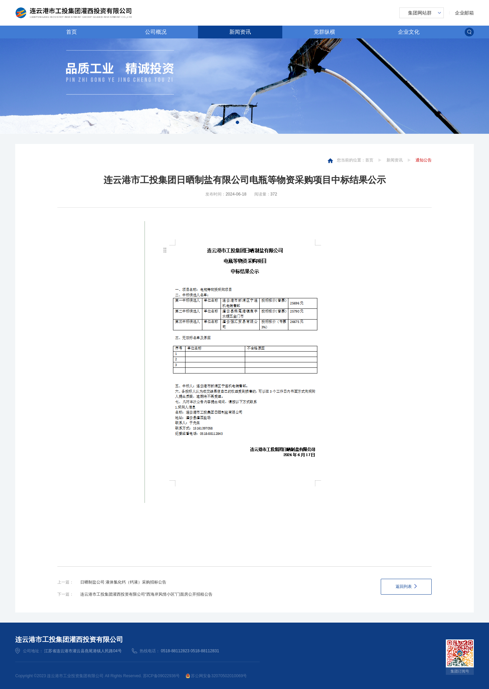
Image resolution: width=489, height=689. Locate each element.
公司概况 (156, 32)
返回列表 (404, 586)
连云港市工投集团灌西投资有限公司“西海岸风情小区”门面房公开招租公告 (146, 594)
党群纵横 (324, 32)
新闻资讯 (240, 32)
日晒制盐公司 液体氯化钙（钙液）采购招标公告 (123, 582)
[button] (237, 122)
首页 (71, 32)
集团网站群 (420, 13)
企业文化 (409, 32)
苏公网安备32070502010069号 (216, 675)
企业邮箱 (464, 13)
